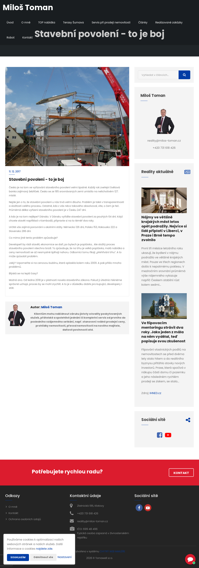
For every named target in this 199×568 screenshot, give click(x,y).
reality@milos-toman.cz (92, 521)
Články (146, 22)
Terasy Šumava (75, 22)
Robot (11, 37)
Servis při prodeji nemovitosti (114, 22)
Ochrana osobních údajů (25, 519)
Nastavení (65, 557)
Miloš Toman (51, 307)
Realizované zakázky (173, 22)
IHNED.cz (155, 393)
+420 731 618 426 (87, 513)
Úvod (10, 22)
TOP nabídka (47, 22)
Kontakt (28, 37)
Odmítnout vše (44, 550)
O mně (26, 22)
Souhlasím (17, 550)
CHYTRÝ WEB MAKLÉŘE (112, 551)
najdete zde (44, 542)
